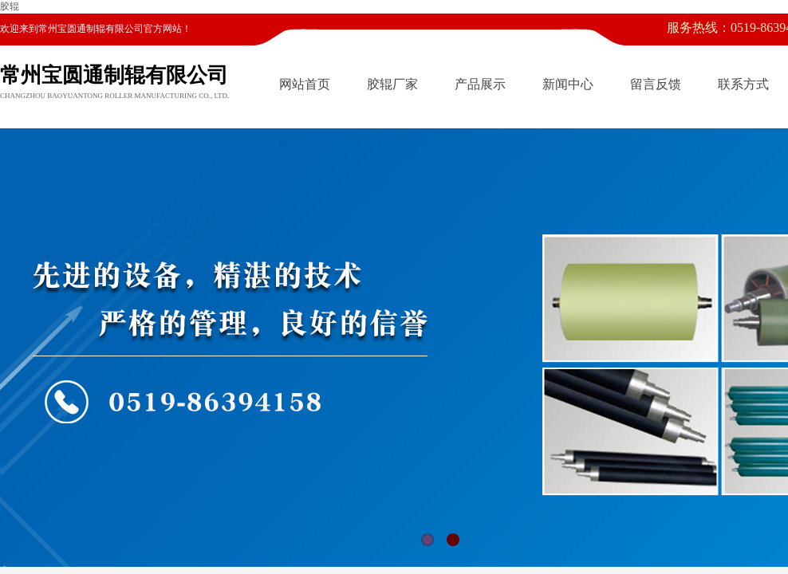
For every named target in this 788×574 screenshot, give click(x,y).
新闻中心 (567, 84)
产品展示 (480, 84)
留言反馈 (655, 84)
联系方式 (743, 84)
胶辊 (9, 6)
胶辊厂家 (392, 84)
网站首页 (304, 84)
